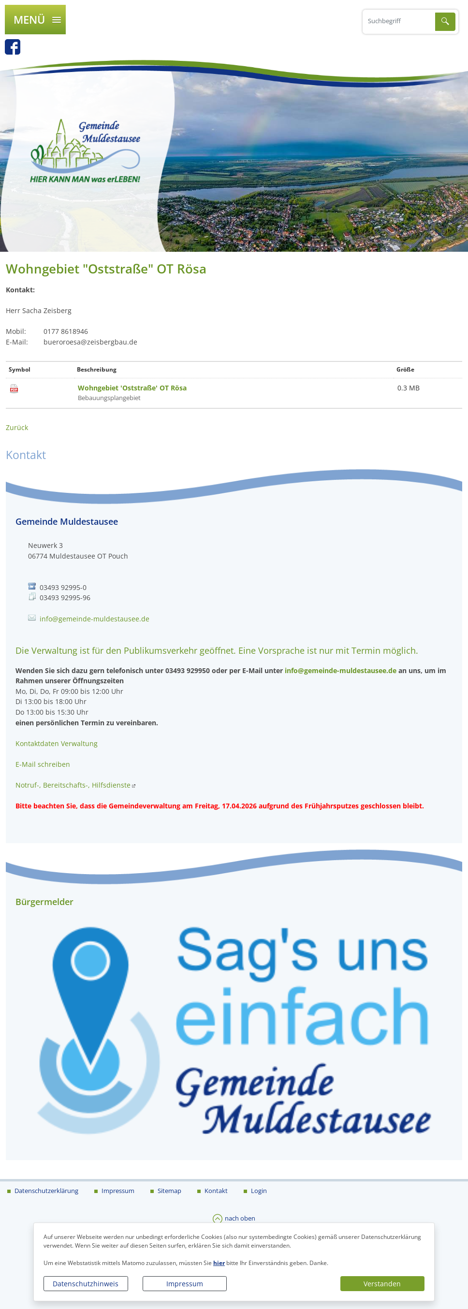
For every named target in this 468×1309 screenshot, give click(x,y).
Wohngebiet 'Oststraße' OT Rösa (132, 387)
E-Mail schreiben (42, 764)
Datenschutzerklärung (45, 1190)
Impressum (184, 1283)
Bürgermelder (44, 901)
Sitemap (168, 1190)
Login (258, 1190)
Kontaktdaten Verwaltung (56, 743)
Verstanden (382, 1283)
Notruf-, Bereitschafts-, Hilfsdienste (73, 785)
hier (219, 1263)
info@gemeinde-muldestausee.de (94, 618)
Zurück (17, 427)
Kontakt (215, 1190)
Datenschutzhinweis (85, 1283)
